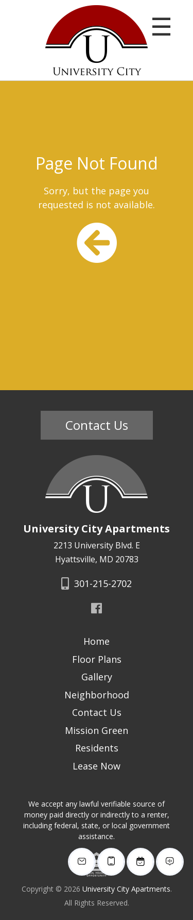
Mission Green (96, 730)
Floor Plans (96, 659)
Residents (96, 748)
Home (96, 641)
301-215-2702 (96, 583)
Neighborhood (96, 695)
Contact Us (96, 424)
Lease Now (96, 766)
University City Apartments (126, 889)
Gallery (96, 677)
